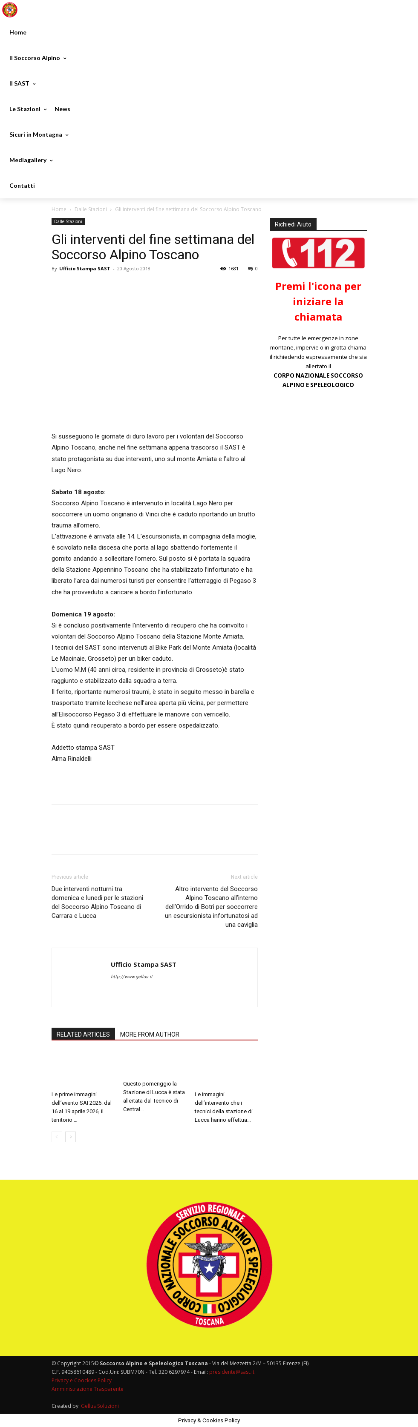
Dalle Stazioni (91, 209)
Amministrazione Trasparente (88, 1389)
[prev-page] (57, 1137)
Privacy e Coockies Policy (82, 1380)
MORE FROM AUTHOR (149, 1034)
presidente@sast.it (231, 1371)
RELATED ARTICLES (83, 1034)
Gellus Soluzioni (100, 1406)
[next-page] (70, 1137)
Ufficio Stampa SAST (84, 268)
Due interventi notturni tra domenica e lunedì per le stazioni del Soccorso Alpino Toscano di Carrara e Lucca (97, 902)
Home (59, 209)
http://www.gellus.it (132, 977)
